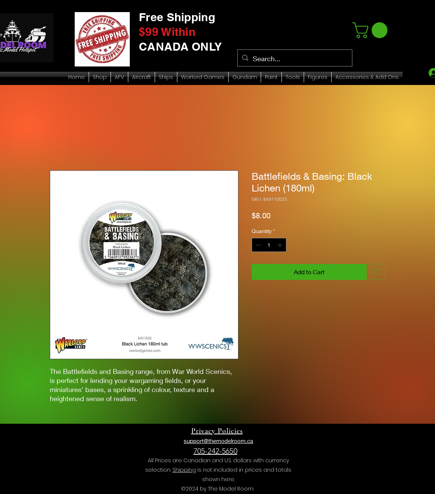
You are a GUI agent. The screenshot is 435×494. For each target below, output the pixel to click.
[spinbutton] (269, 245)
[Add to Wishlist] (378, 272)
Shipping (184, 470)
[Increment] (280, 245)
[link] (371, 30)
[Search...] (294, 59)
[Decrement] (257, 245)
